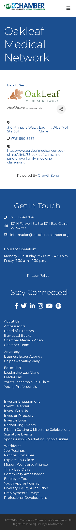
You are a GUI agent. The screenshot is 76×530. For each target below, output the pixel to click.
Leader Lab (13, 377)
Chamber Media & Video (23, 340)
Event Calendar (16, 406)
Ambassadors (14, 326)
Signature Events (18, 434)
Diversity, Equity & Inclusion (26, 488)
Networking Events (19, 425)
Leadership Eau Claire (21, 372)
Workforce (12, 446)
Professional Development (25, 498)
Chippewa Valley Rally (22, 361)
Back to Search (18, 85)
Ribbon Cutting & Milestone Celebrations (37, 430)
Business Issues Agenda (23, 356)
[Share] (61, 109)
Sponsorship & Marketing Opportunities (36, 439)
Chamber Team (16, 345)
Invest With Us (16, 411)
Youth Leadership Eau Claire (27, 382)
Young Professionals (20, 387)
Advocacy (12, 352)
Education (12, 368)
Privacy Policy (38, 275)
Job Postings (14, 451)
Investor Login (15, 420)
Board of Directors (19, 331)
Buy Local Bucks (17, 336)
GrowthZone (48, 175)
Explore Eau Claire (19, 460)
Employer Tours (17, 479)
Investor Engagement (22, 401)
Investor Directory (18, 416)
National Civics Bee (19, 455)
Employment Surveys (21, 493)
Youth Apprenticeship (22, 483)
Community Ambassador (24, 474)
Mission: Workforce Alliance (26, 465)
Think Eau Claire (17, 469)
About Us (11, 321)
